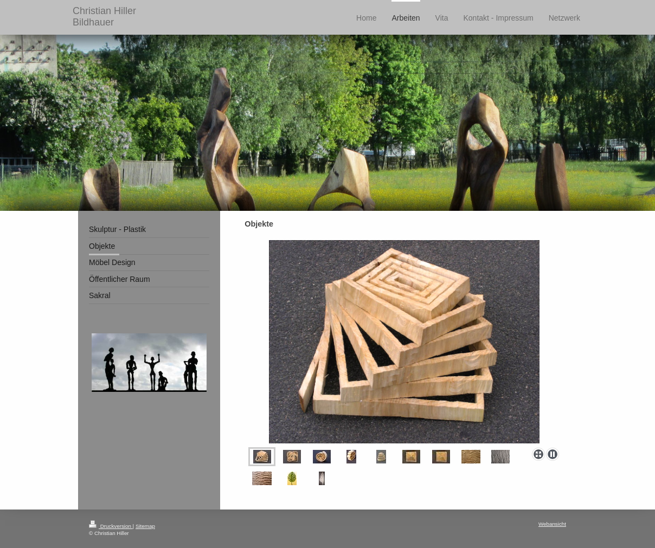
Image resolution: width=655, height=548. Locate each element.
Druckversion (111, 526)
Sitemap (145, 526)
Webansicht (552, 524)
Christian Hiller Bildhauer (104, 16)
